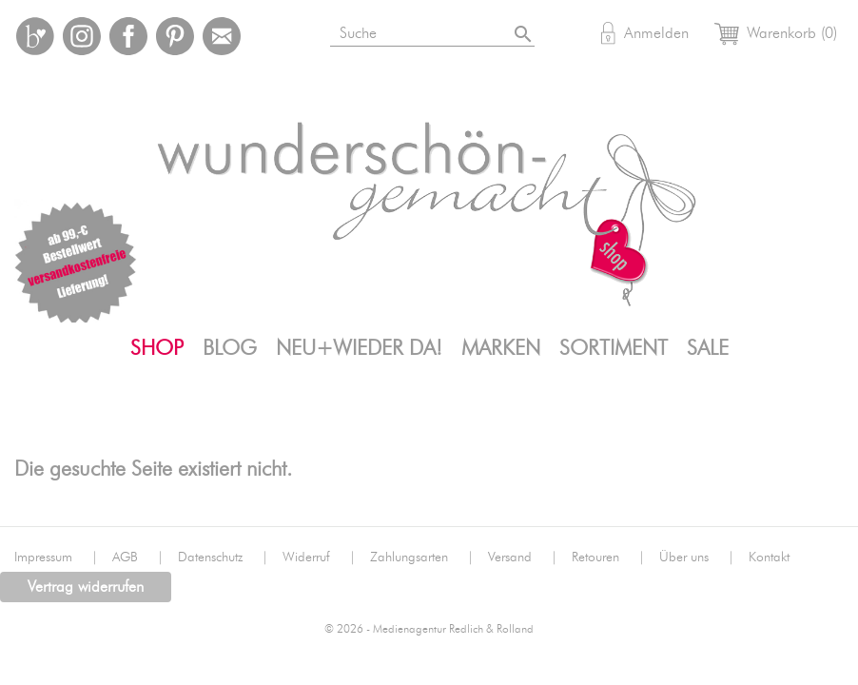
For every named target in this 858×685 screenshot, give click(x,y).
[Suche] (437, 30)
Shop (157, 348)
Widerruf (319, 557)
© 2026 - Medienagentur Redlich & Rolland (429, 629)
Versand (522, 557)
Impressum (56, 557)
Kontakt (769, 557)
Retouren (608, 557)
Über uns (696, 557)
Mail (222, 36)
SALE (708, 348)
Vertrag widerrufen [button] (86, 587)
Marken (500, 348)
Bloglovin (35, 36)
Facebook (128, 36)
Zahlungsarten (422, 557)
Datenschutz (223, 557)
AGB (138, 557)
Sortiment (613, 348)
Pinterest (175, 36)
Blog (230, 348)
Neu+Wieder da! (359, 348)
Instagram (82, 36)
